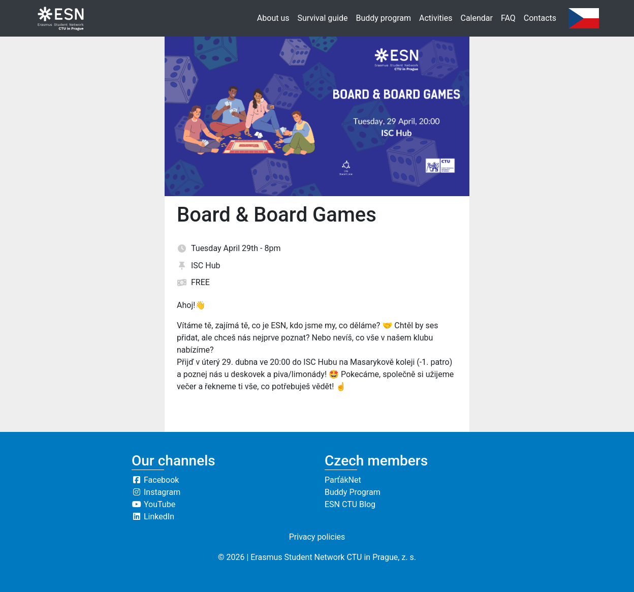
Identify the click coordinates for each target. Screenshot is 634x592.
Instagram (156, 492)
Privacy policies (317, 537)
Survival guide (323, 18)
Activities (435, 18)
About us (273, 18)
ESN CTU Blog (350, 504)
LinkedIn (153, 516)
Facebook (155, 480)
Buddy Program (353, 492)
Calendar (476, 18)
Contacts (540, 18)
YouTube (153, 504)
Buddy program (383, 18)
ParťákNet (343, 480)
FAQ (508, 18)
